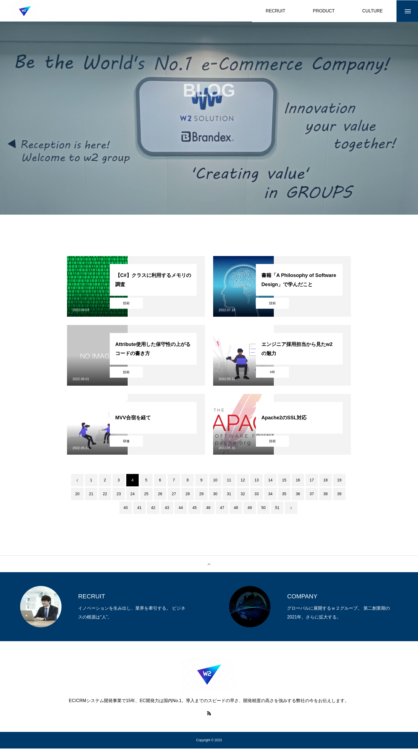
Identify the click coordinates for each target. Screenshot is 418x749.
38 (325, 494)
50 (263, 508)
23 (119, 494)
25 (146, 494)
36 (298, 494)
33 (256, 494)
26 (160, 494)
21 (91, 494)
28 (188, 494)
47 (222, 508)
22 (105, 494)
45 (194, 508)
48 (236, 508)
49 (250, 508)
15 (284, 480)
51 (277, 508)
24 (132, 494)
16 (298, 480)
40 (126, 508)
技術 (126, 304)
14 (270, 480)
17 (312, 480)
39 (339, 494)
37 (312, 494)
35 (284, 494)
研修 (126, 442)
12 (243, 480)
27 (174, 494)
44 (181, 508)
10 (215, 480)
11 (229, 480)
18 (325, 480)
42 (153, 508)
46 (208, 508)
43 (167, 508)
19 (339, 480)
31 (229, 494)
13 (256, 480)
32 (243, 494)
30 (215, 494)
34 (270, 494)
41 (139, 508)
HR (272, 373)
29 (201, 494)
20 (77, 494)
